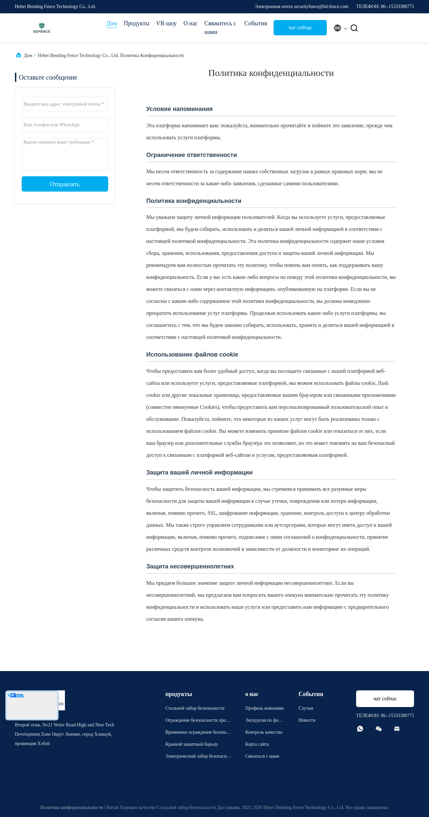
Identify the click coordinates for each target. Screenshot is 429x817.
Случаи (306, 708)
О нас (190, 23)
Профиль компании (264, 708)
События (255, 23)
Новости (307, 720)
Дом (112, 23)
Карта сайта (257, 744)
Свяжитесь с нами (220, 27)
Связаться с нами (262, 756)
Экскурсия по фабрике (264, 721)
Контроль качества (263, 732)
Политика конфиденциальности (71, 807)
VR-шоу (166, 23)
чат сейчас (300, 27)
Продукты (136, 23)
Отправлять (65, 184)
